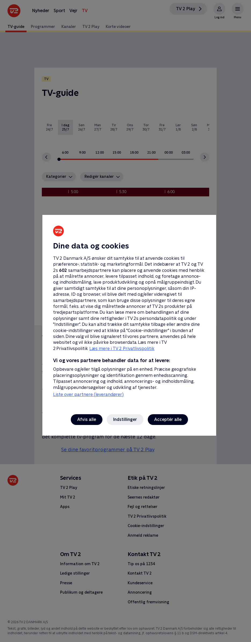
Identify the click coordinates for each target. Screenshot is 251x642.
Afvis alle (86, 419)
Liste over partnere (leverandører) (88, 394)
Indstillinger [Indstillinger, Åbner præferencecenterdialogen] (125, 419)
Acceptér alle (168, 419)
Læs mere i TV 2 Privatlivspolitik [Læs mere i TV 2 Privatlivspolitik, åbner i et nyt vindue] (121, 348)
